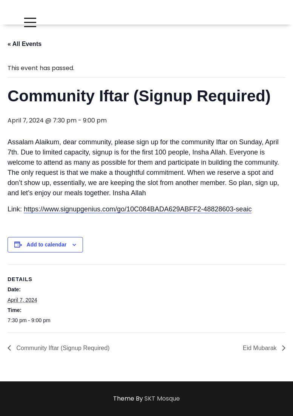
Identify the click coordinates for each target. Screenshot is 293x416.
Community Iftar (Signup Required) (62, 348)
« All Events (24, 44)
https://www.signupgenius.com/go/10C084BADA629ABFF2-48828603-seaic (138, 209)
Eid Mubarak (260, 348)
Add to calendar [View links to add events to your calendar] (47, 245)
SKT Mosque (162, 398)
